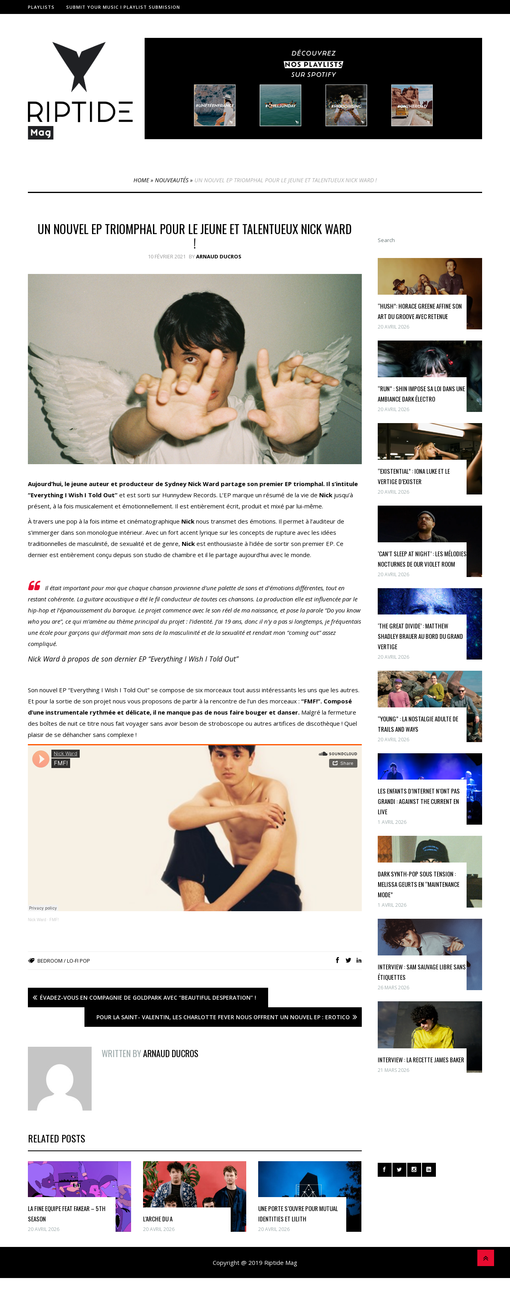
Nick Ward (37, 920)
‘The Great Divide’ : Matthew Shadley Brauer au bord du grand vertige (420, 636)
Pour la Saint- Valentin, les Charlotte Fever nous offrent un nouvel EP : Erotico (223, 1017)
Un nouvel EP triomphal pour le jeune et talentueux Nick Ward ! (194, 236)
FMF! (54, 920)
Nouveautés (171, 180)
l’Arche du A (158, 1218)
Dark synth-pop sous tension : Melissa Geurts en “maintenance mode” (418, 884)
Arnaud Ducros (218, 256)
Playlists (41, 7)
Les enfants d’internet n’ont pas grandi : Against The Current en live (419, 801)
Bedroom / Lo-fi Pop (63, 960)
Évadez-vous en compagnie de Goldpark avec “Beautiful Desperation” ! (148, 997)
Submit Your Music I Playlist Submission (123, 7)
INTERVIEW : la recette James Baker (421, 1059)
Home (141, 180)
